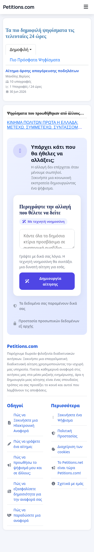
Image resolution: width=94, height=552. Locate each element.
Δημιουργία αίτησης (43, 281)
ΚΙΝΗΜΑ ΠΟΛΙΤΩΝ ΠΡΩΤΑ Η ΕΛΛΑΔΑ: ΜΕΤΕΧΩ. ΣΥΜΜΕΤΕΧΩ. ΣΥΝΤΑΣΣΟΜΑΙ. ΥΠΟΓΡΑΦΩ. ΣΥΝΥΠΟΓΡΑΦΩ (45, 127)
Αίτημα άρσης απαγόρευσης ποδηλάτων (42, 70)
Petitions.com (18, 7)
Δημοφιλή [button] (19, 49)
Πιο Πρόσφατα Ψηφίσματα (35, 60)
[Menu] (86, 7)
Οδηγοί (15, 405)
